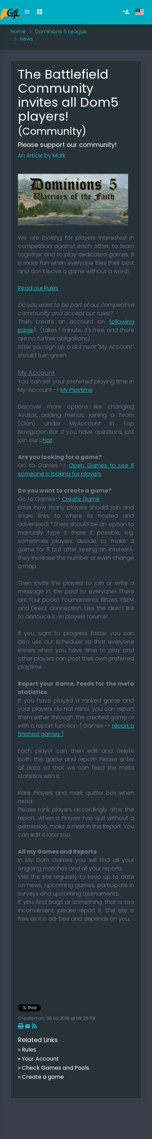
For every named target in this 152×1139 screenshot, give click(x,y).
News (26, 38)
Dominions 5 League (61, 31)
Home (18, 31)
